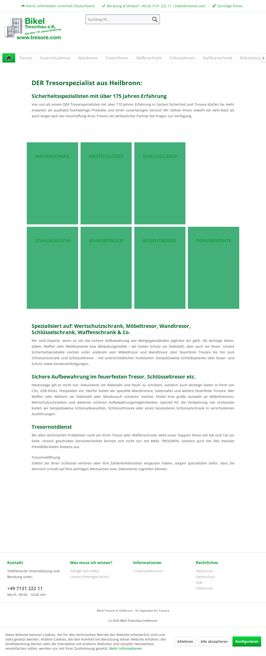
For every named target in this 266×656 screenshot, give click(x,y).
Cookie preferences (148, 571)
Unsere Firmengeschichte (89, 576)
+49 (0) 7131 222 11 (155, 6)
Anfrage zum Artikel (84, 571)
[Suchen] (155, 19)
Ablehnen (185, 641)
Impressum (204, 571)
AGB (199, 582)
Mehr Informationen (125, 648)
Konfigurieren (246, 641)
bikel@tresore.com (190, 6)
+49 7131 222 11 (25, 588)
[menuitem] (122, 19)
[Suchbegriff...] (122, 19)
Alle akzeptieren (214, 641)
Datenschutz (205, 576)
